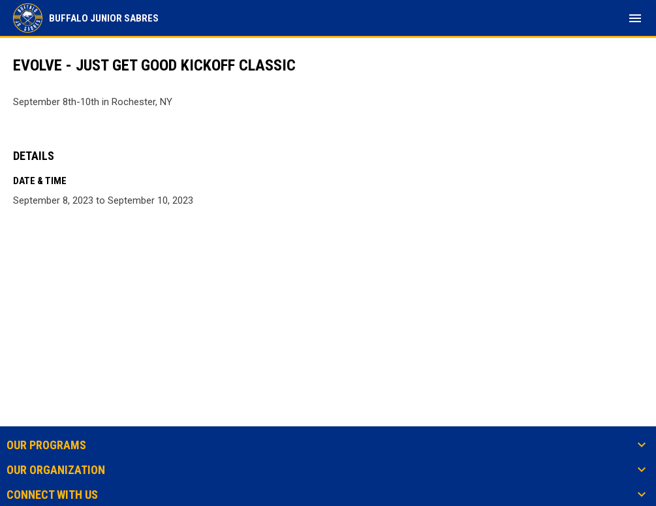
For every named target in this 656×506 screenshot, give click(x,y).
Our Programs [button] (46, 445)
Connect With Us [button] (52, 495)
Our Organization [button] (56, 470)
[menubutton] (635, 18)
